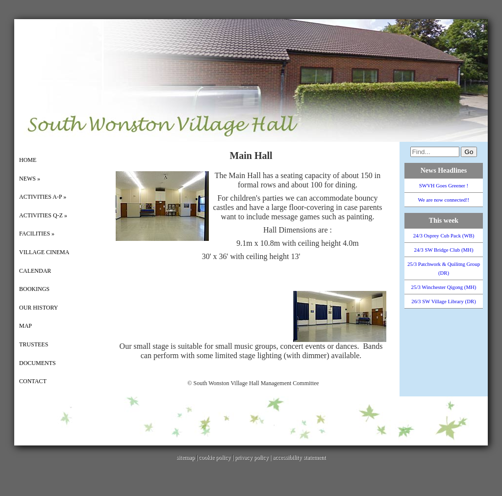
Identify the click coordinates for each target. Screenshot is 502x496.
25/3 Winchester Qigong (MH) (444, 287)
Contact (33, 381)
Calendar (35, 270)
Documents (37, 363)
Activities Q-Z (43, 215)
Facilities (36, 233)
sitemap (185, 457)
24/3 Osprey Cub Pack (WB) (444, 235)
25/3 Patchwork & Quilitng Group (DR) (443, 268)
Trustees (33, 344)
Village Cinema (44, 252)
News (29, 178)
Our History (38, 307)
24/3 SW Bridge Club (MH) (444, 250)
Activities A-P (42, 196)
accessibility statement (299, 457)
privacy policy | (254, 457)
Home (27, 160)
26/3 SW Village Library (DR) (443, 301)
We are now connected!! (444, 200)
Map (25, 325)
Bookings (34, 289)
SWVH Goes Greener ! (443, 185)
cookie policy (214, 457)
